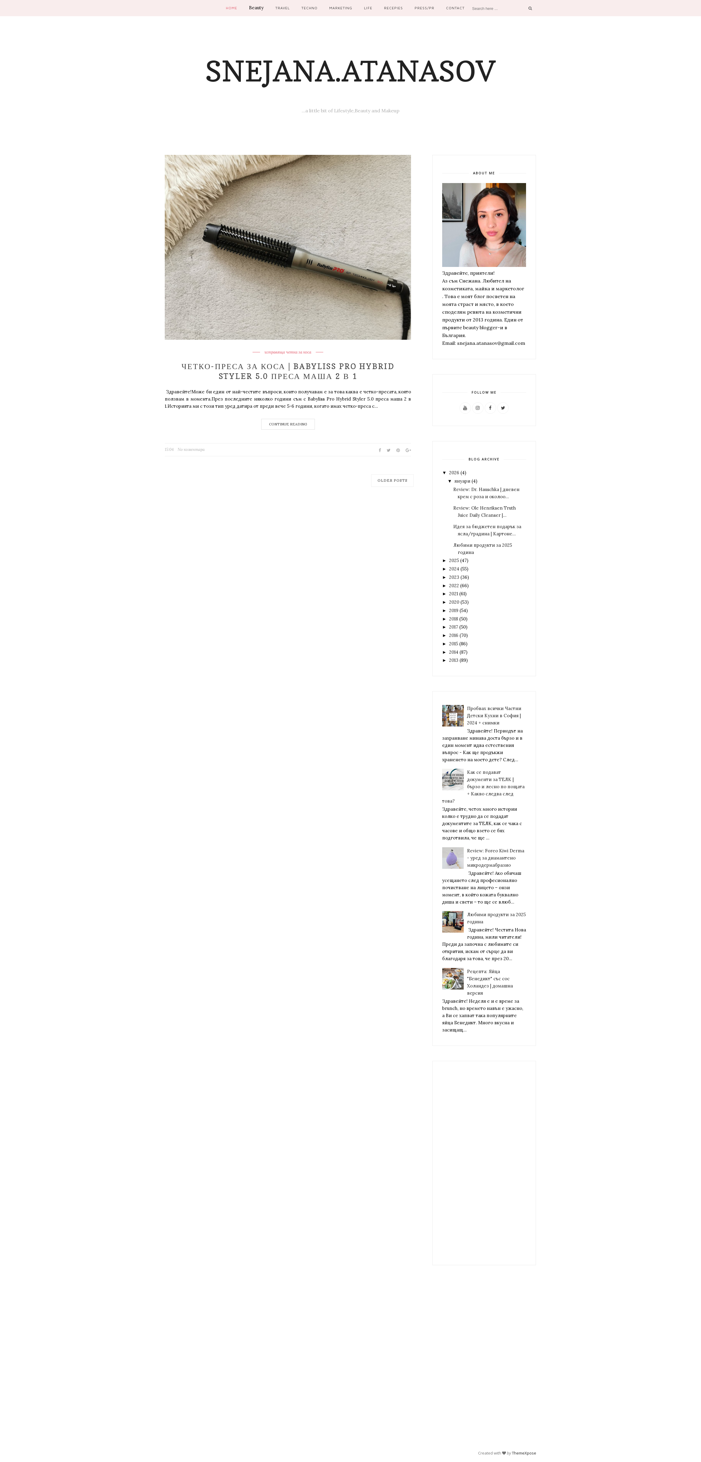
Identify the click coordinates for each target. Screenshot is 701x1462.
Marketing (340, 8)
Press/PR (424, 8)
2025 (454, 560)
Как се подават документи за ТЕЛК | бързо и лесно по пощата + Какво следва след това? (483, 786)
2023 (454, 577)
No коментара (191, 449)
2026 (454, 472)
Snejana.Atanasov (350, 71)
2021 (453, 593)
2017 (453, 627)
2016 (453, 635)
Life (368, 8)
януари (462, 481)
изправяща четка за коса (288, 352)
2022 (454, 585)
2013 (453, 660)
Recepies (393, 8)
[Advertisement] (484, 1163)
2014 (453, 652)
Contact (455, 8)
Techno (309, 8)
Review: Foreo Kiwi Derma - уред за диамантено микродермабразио (495, 858)
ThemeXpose (524, 1453)
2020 (454, 602)
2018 (453, 619)
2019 (453, 610)
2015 (453, 644)
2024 (454, 569)
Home (231, 8)
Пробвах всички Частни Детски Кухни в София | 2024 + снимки (494, 716)
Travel (282, 8)
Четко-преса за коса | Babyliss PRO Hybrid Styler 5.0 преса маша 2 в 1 (288, 371)
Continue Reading (288, 424)
